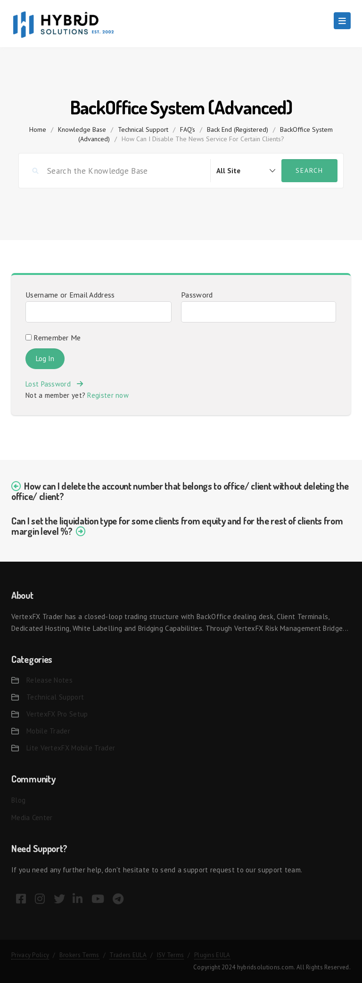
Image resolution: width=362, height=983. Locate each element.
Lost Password (54, 383)
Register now (108, 395)
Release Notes (49, 680)
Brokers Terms (79, 955)
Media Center (32, 817)
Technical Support (143, 129)
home (37, 129)
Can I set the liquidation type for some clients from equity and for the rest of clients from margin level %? (177, 526)
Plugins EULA (212, 955)
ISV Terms (170, 955)
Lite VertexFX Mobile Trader (70, 747)
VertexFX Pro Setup (57, 713)
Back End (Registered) (237, 129)
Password (197, 294)
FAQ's (187, 129)
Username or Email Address (70, 294)
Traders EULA (128, 955)
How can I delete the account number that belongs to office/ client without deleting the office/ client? (180, 491)
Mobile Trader (48, 730)
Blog (18, 800)
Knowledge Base (82, 129)
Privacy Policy (30, 955)
